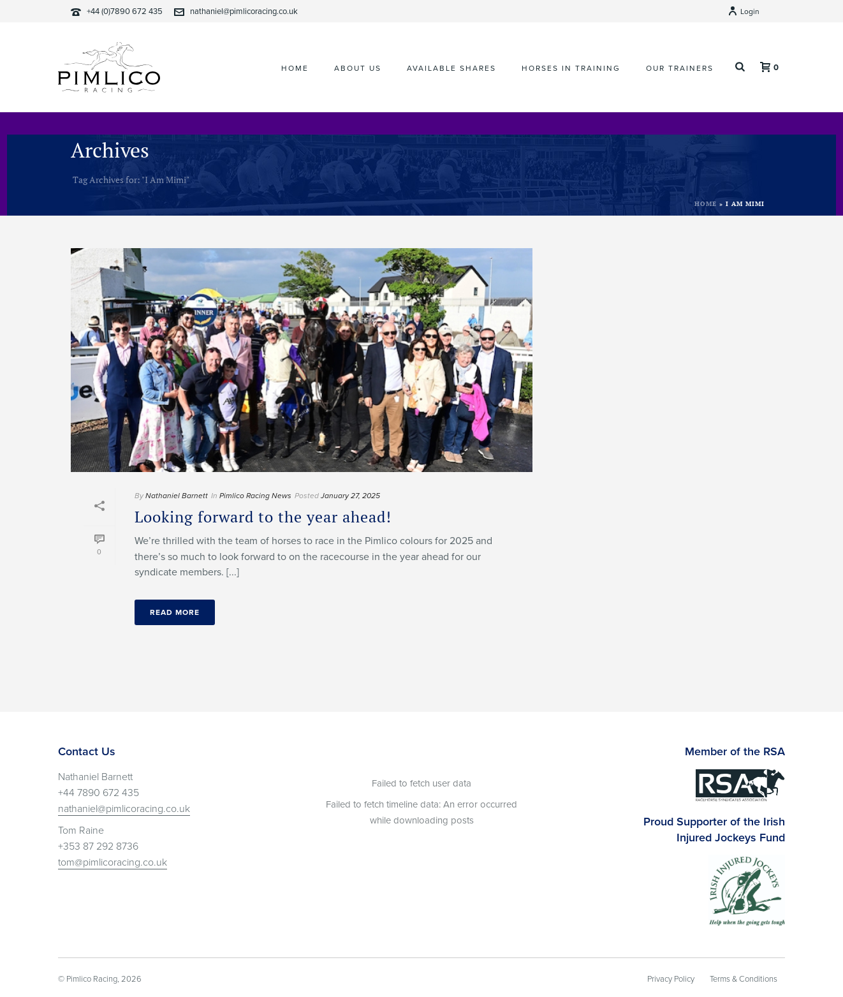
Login (743, 11)
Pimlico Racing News (255, 495)
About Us (357, 68)
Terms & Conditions (743, 979)
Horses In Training (571, 68)
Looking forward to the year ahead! (263, 516)
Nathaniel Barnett (176, 495)
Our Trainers (680, 68)
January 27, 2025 (350, 495)
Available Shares (451, 68)
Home (295, 68)
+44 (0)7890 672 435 (125, 11)
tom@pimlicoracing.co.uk (112, 862)
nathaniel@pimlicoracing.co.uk (244, 11)
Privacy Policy (670, 979)
